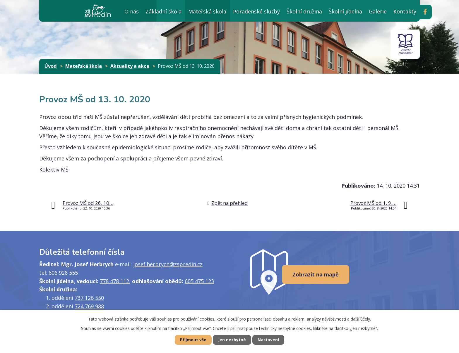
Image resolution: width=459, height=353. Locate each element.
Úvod (107, 10)
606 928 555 (63, 272)
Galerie (378, 11)
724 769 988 (89, 306)
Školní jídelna (345, 11)
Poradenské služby (256, 11)
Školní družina (304, 11)
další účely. (361, 318)
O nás (131, 11)
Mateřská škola (207, 11)
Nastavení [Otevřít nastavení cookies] (270, 339)
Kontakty (404, 11)
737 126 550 (89, 297)
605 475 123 (199, 281)
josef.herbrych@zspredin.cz (168, 264)
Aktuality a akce (129, 66)
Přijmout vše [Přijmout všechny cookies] (191, 339)
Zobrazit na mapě (315, 274)
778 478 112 (114, 281)
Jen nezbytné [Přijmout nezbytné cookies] (232, 339)
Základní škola (163, 11)
